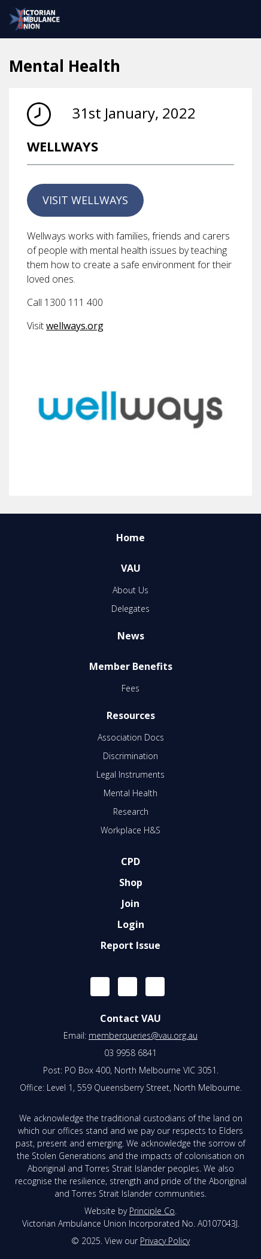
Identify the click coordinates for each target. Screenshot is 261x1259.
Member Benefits (130, 666)
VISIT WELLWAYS (85, 200)
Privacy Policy (165, 1240)
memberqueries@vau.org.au (143, 1035)
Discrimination (130, 756)
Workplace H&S (130, 830)
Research (130, 811)
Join (130, 903)
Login (130, 924)
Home (130, 537)
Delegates (130, 608)
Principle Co (152, 1210)
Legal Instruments (130, 774)
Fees (130, 688)
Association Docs (131, 737)
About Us (130, 590)
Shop (130, 882)
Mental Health (130, 793)
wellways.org (75, 325)
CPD (130, 861)
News (130, 635)
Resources (131, 715)
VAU (131, 568)
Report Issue (130, 945)
